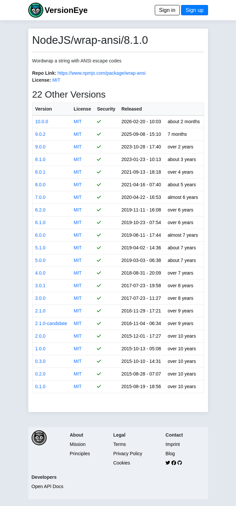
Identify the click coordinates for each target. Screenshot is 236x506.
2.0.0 (40, 336)
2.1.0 (40, 310)
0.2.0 (40, 374)
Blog (170, 453)
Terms (119, 444)
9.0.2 (40, 134)
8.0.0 (40, 184)
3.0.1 (40, 285)
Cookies (121, 462)
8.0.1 (40, 172)
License (82, 109)
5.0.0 (40, 260)
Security (106, 109)
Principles (80, 453)
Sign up (194, 10)
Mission (78, 444)
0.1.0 (40, 386)
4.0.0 (40, 273)
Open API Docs (48, 486)
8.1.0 (40, 159)
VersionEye (66, 10)
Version (43, 109)
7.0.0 (40, 197)
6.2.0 (40, 209)
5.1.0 (40, 247)
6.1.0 (40, 222)
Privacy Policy (127, 453)
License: (41, 80)
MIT (56, 80)
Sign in (167, 10)
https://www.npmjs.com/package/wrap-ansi (102, 73)
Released (131, 109)
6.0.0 (40, 235)
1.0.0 (40, 348)
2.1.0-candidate (51, 323)
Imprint (172, 444)
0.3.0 (40, 361)
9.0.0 (40, 146)
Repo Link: (44, 73)
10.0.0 (41, 121)
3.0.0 (40, 298)
